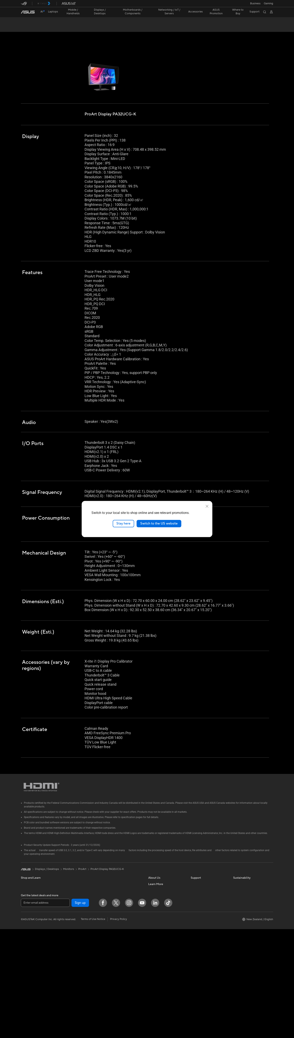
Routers (110, 889)
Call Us (195, 901)
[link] (28, 12)
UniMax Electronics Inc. (162, 925)
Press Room (155, 907)
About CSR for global (161, 901)
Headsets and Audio (117, 941)
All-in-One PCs (72, 882)
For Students (28, 901)
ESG (235, 876)
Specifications (45, 27)
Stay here (123, 523)
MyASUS (196, 919)
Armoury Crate (157, 987)
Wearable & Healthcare (35, 926)
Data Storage (113, 876)
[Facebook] (103, 1012)
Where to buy (156, 980)
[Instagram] (129, 1012)
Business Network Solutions (122, 916)
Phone (25, 919)
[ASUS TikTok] (168, 1012)
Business (255, 3)
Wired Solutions (114, 910)
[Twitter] (116, 1012)
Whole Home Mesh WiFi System (120, 896)
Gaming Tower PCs (74, 894)
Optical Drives (71, 944)
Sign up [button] (80, 1011)
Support (79, 27)
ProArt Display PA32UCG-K (46, 21)
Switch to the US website (159, 523)
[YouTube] (142, 1012)
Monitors (26, 938)
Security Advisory (201, 907)
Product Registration (203, 888)
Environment (240, 882)
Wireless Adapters (116, 904)
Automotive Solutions (161, 962)
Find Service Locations (204, 882)
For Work (26, 889)
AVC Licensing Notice (161, 968)
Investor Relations (159, 894)
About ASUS (156, 876)
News (151, 888)
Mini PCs (68, 901)
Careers (153, 882)
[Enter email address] (45, 1011)
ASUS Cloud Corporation (163, 913)
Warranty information (203, 925)
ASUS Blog (155, 974)
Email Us (196, 894)
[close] (207, 506)
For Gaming (28, 907)
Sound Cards (71, 938)
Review (64, 27)
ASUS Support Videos (204, 913)
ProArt (82, 861)
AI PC (151, 938)
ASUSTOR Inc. (157, 919)
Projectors (69, 876)
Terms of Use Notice (93, 1028)
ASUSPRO (154, 956)
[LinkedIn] (155, 1012)
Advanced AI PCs (158, 944)
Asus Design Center (160, 950)
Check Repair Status (203, 876)
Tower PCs (69, 888)
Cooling (68, 925)
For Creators (28, 895)
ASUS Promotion (216, 11)
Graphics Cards (72, 919)
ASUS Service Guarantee (206, 931)
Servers (109, 922)
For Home (27, 882)
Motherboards (72, 913)
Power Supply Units (75, 931)
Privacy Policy (118, 1028)
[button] (268, 3)
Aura (151, 993)
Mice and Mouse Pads (118, 935)
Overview (26, 27)
